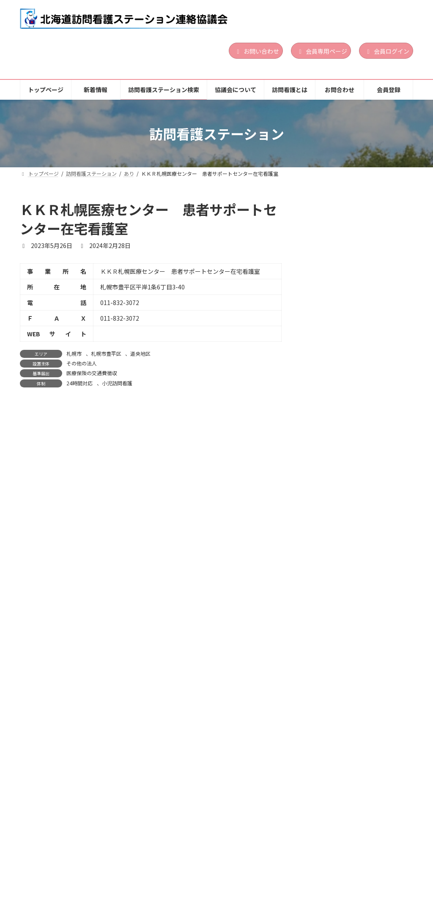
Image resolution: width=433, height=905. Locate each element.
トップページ (47, 860)
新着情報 (97, 860)
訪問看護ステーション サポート (356, 421)
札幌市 (74, 353)
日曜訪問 (372, 269)
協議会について (240, 860)
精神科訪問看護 (379, 276)
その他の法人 (81, 363)
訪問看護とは (298, 860)
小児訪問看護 (117, 383)
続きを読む (384, 295)
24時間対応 (79, 383)
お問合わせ (351, 860)
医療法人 (363, 771)
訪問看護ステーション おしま (351, 747)
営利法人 (363, 352)
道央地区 (140, 353)
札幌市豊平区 (106, 353)
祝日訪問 (395, 479)
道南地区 (376, 242)
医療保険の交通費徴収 (91, 372)
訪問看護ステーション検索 (164, 860)
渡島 (358, 242)
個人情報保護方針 (53, 866)
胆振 (358, 341)
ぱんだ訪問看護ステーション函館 (356, 228)
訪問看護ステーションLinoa (350, 328)
